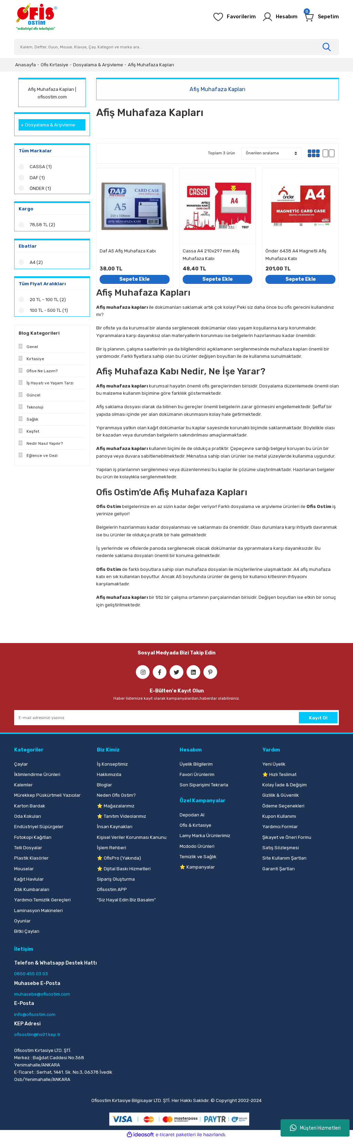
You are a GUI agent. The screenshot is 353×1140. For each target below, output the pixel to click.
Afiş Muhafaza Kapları (151, 64)
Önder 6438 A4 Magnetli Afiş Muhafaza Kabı (295, 254)
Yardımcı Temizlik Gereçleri (42, 899)
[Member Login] (279, 16)
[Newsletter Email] (176, 717)
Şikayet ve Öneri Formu (286, 837)
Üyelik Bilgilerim (196, 764)
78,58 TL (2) (42, 226)
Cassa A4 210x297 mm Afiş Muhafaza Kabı (211, 254)
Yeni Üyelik (273, 764)
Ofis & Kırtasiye (195, 825)
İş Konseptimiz (112, 764)
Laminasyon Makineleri (38, 910)
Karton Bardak (29, 805)
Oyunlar (22, 920)
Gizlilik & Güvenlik (280, 795)
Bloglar (104, 784)
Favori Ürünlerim (197, 774)
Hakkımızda (109, 774)
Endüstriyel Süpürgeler (38, 826)
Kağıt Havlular (29, 879)
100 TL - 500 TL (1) (49, 312)
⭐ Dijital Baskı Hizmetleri (124, 868)
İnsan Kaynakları (114, 826)
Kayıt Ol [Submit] (318, 717)
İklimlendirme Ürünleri (37, 774)
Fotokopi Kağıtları (32, 837)
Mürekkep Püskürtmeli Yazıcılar (47, 795)
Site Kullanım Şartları (284, 858)
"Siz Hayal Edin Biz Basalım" (126, 899)
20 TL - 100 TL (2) (48, 302)
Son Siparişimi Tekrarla (204, 784)
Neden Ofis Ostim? (116, 795)
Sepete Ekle (134, 279)
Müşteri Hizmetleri (315, 1128)
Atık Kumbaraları (31, 889)
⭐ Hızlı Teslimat (279, 774)
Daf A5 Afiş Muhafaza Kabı (128, 250)
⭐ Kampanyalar (197, 867)
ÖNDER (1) (40, 188)
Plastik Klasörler (31, 858)
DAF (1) (37, 177)
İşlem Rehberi (111, 847)
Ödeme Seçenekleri (283, 805)
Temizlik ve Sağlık (198, 856)
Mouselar (24, 868)
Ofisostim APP (112, 889)
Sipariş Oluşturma (116, 879)
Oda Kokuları (27, 816)
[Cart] (321, 16)
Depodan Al (192, 814)
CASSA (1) (41, 166)
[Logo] (36, 17)
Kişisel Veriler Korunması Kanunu (132, 837)
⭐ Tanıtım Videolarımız (121, 816)
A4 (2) (36, 264)
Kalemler (23, 784)
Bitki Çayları (26, 931)
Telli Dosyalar (28, 847)
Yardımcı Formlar (280, 826)
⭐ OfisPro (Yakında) (119, 858)
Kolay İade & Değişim (284, 784)
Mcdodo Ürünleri (197, 846)
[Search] (176, 47)
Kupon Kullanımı (279, 816)
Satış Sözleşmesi (280, 847)
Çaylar (21, 764)
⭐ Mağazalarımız (115, 805)
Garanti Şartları (278, 868)
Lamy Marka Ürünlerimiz (205, 835)
